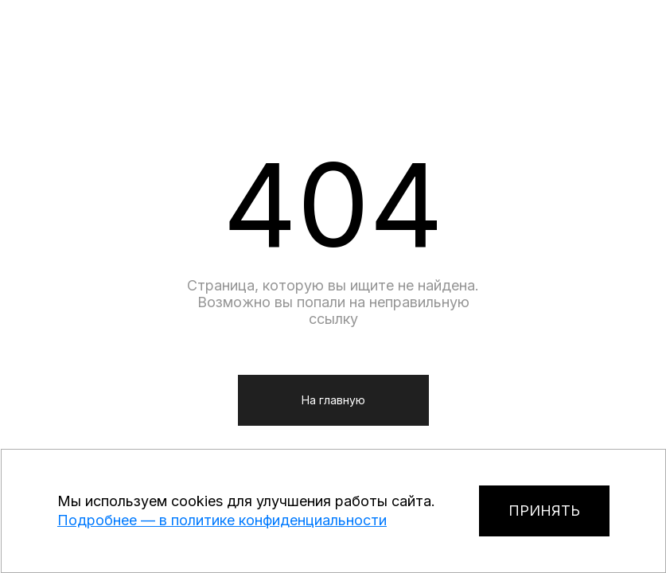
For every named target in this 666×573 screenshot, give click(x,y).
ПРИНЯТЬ (544, 510)
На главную (333, 400)
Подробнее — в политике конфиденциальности (222, 520)
